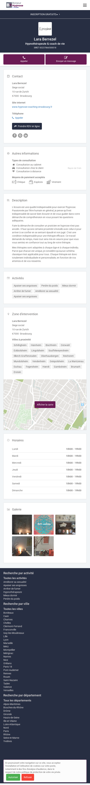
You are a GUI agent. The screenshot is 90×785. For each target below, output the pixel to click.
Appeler (17, 117)
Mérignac (8, 653)
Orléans (7, 663)
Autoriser (13, 777)
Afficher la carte (45, 404)
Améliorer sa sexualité (14, 582)
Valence (7, 687)
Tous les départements (17, 700)
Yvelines (7, 741)
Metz (6, 646)
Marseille (8, 643)
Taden (6, 683)
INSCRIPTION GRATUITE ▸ (45, 14)
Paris (6, 731)
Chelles (7, 623)
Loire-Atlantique (11, 724)
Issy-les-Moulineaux (13, 633)
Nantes (7, 656)
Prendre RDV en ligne (27, 126)
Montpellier (9, 649)
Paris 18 (7, 666)
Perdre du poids (11, 598)
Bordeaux (8, 612)
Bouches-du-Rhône (13, 707)
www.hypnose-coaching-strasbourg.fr (32, 106)
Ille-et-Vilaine (10, 721)
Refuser (28, 777)
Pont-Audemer (11, 670)
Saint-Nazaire (10, 680)
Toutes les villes (13, 609)
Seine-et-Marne (11, 737)
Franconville (9, 629)
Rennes (7, 673)
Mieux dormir (10, 595)
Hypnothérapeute (12, 592)
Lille (5, 636)
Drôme (6, 710)
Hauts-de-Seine (11, 717)
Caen (6, 616)
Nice (5, 660)
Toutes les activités (15, 578)
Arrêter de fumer (12, 588)
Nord (6, 727)
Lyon (5, 639)
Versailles (8, 690)
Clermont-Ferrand (12, 626)
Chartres (8, 619)
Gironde (7, 714)
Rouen (6, 676)
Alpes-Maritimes (11, 704)
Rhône (6, 734)
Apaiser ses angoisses (15, 585)
